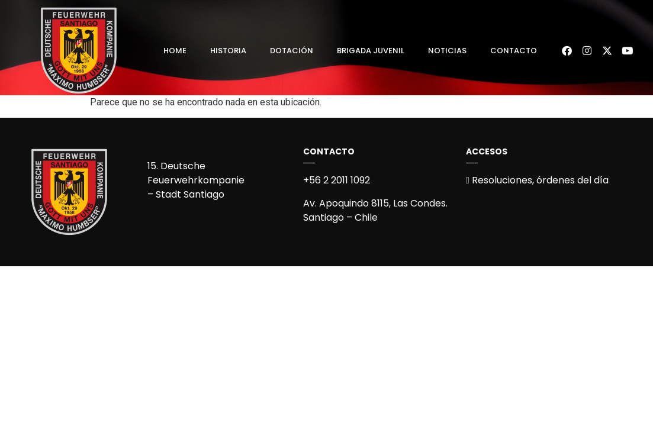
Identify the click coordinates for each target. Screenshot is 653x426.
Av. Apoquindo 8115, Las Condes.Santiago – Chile (375, 210)
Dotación (291, 50)
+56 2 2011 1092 (336, 180)
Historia (228, 50)
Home (174, 50)
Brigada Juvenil (370, 50)
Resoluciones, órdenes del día (537, 180)
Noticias (447, 50)
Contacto (513, 50)
